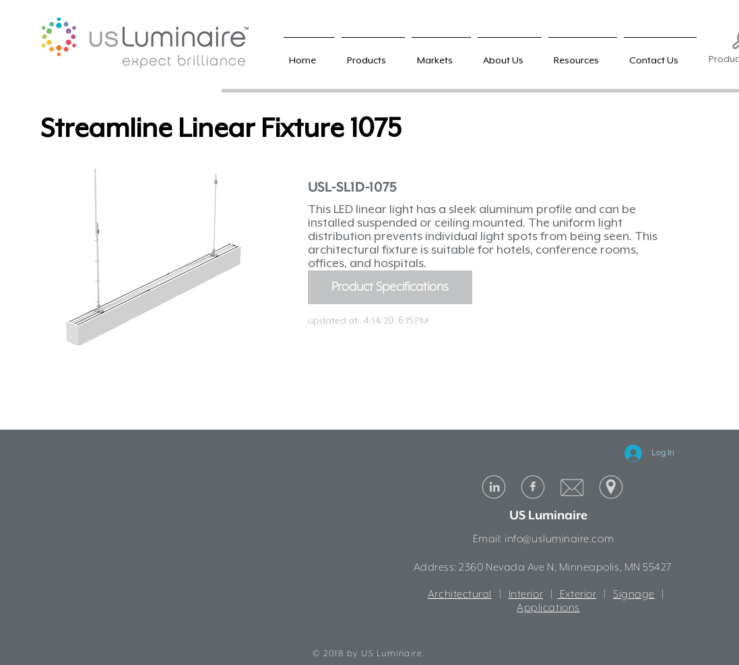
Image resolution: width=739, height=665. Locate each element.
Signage (634, 595)
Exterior (576, 595)
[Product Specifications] (390, 287)
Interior (526, 595)
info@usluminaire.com (559, 539)
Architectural (460, 595)
